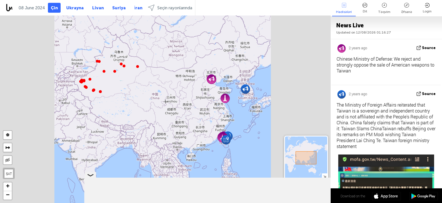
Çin (54, 7)
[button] (93, 90)
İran (138, 7)
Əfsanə (406, 8)
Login (427, 8)
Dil (365, 8)
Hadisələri (344, 8)
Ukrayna (75, 7)
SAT (9, 173)
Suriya (119, 7)
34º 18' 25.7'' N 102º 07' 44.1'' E (308, 196)
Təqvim (384, 8)
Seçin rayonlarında (170, 8)
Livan (98, 7)
